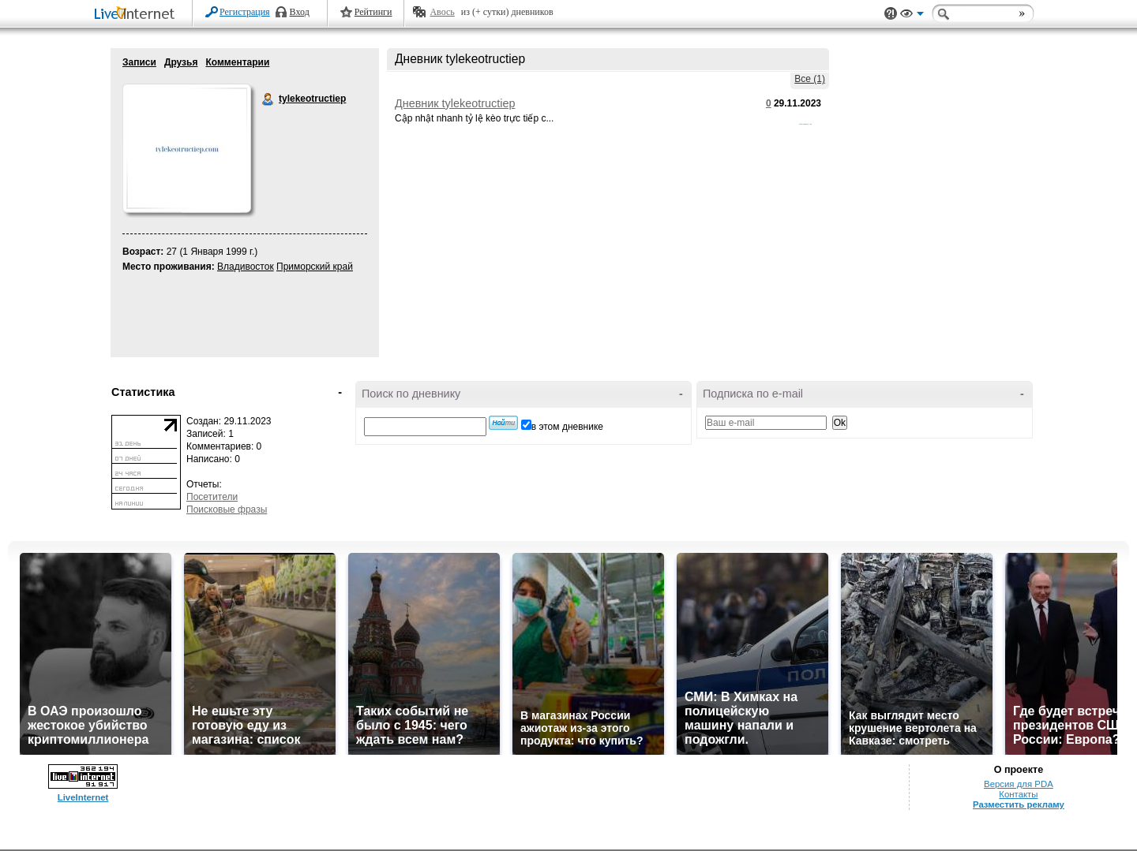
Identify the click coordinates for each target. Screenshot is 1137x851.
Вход (300, 11)
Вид (912, 15)
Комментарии (237, 62)
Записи (139, 62)
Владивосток (245, 266)
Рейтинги (373, 11)
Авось (442, 11)
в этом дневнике (567, 426)
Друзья (181, 62)
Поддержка (890, 14)
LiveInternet (137, 14)
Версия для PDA (1018, 784)
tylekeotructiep (268, 99)
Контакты (1018, 794)
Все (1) (809, 78)
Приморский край (314, 266)
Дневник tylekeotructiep (455, 103)
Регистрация (245, 11)
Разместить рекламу (1018, 804)
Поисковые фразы (226, 509)
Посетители (212, 496)
